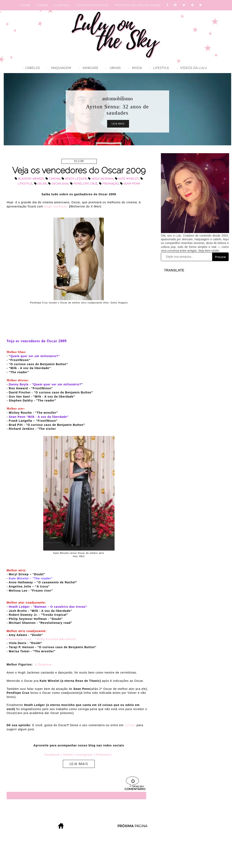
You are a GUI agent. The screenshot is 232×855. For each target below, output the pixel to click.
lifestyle (25, 183)
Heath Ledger (76, 179)
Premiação (110, 183)
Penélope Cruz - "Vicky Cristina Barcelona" (43, 639)
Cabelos (30, 68)
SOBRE (42, 5)
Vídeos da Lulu (191, 68)
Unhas (112, 68)
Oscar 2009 (59, 183)
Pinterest (103, 754)
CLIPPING (62, 5)
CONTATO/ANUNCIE (92, 5)
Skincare (87, 68)
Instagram (84, 754)
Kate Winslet (128, 179)
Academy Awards (31, 179)
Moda (134, 68)
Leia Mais (118, 123)
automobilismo (117, 98)
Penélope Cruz (85, 183)
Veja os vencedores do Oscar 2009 (79, 170)
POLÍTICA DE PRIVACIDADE (138, 5)
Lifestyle (158, 68)
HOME (25, 5)
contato (130, 725)
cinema (54, 179)
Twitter (68, 754)
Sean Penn (131, 183)
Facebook (52, 754)
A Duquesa (43, 664)
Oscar (42, 183)
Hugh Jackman (102, 179)
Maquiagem (58, 68)
